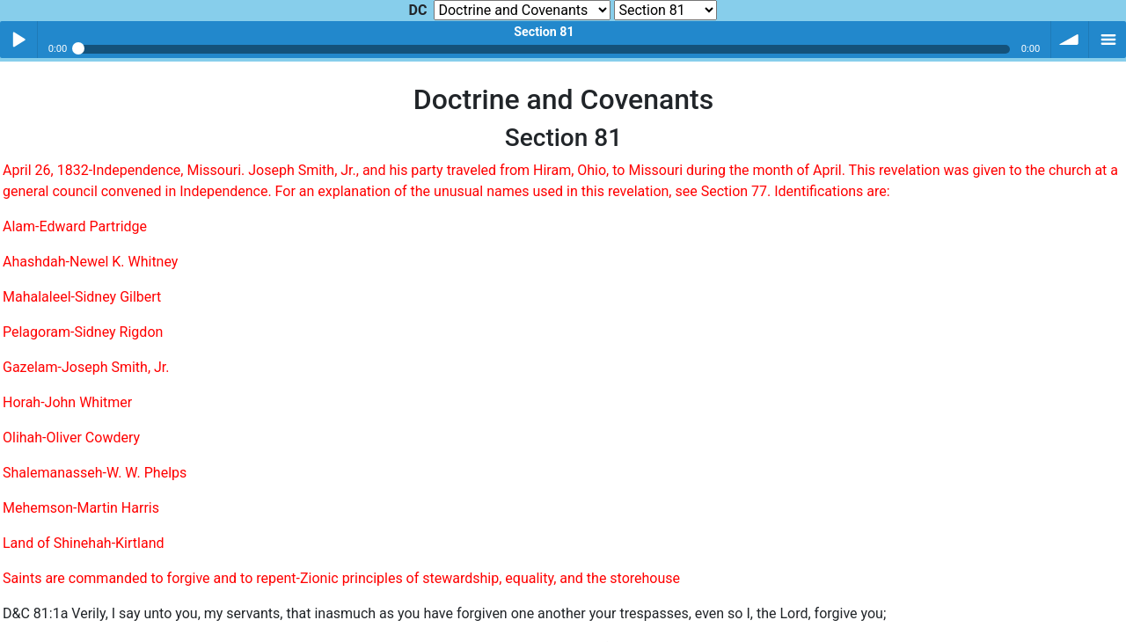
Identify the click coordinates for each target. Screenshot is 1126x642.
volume (1069, 39)
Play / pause (18, 39)
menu (1107, 39)
